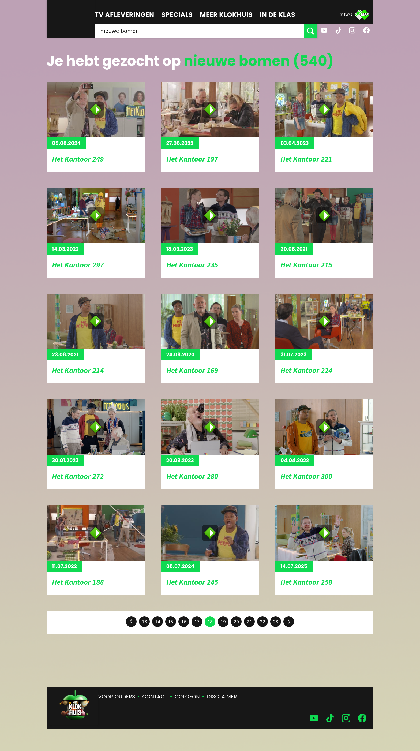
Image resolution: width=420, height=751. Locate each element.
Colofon (187, 696)
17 (197, 622)
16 (183, 622)
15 (170, 622)
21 (249, 622)
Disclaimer (222, 696)
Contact (154, 696)
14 (157, 622)
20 (236, 622)
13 (144, 622)
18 (210, 622)
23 (275, 622)
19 (223, 622)
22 (262, 622)
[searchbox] (199, 31)
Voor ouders (116, 696)
